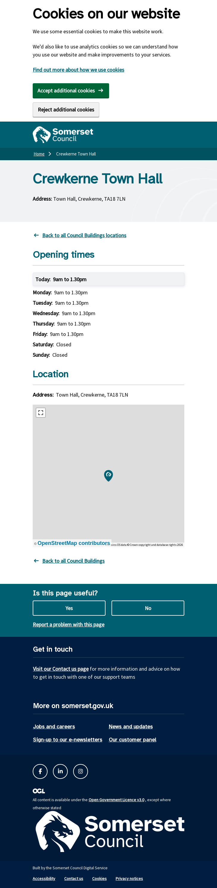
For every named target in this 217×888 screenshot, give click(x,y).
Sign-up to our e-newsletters (67, 739)
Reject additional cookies (66, 109)
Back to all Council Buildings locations (84, 235)
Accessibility (44, 878)
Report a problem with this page (68, 624)
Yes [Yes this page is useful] (69, 608)
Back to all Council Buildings (73, 560)
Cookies (99, 878)
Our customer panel (132, 739)
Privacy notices (129, 878)
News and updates (131, 726)
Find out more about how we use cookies (78, 69)
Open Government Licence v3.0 (116, 799)
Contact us (73, 878)
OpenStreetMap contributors (73, 543)
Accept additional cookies (66, 90)
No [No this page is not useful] (148, 608)
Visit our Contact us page (61, 668)
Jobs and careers (54, 726)
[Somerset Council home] (63, 134)
